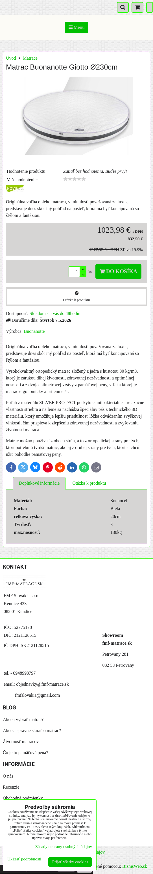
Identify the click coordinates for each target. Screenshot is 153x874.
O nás (8, 776)
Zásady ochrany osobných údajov (63, 846)
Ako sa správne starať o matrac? (32, 730)
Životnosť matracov (21, 741)
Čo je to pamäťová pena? (25, 752)
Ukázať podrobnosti (24, 859)
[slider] (74, 179)
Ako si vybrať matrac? (23, 719)
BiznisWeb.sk (134, 866)
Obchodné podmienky (23, 798)
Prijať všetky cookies (70, 862)
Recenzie (11, 787)
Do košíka (118, 271)
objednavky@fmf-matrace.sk (42, 684)
